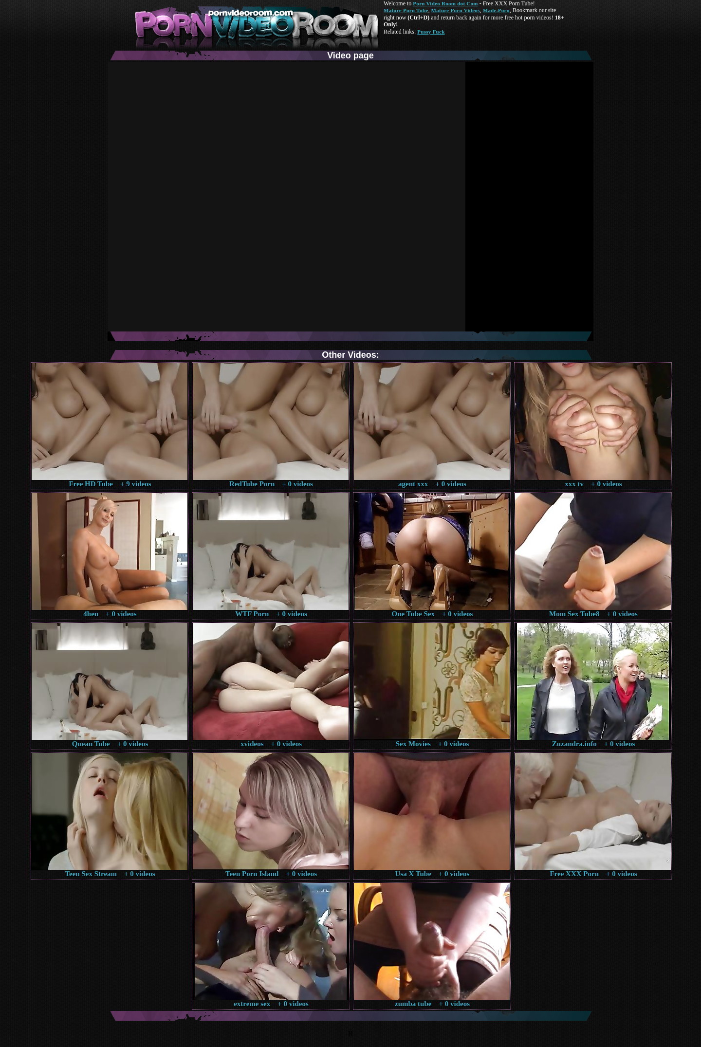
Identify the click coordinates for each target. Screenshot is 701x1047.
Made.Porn (496, 10)
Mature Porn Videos (455, 10)
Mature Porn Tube (406, 10)
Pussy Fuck (430, 32)
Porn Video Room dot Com (445, 3)
